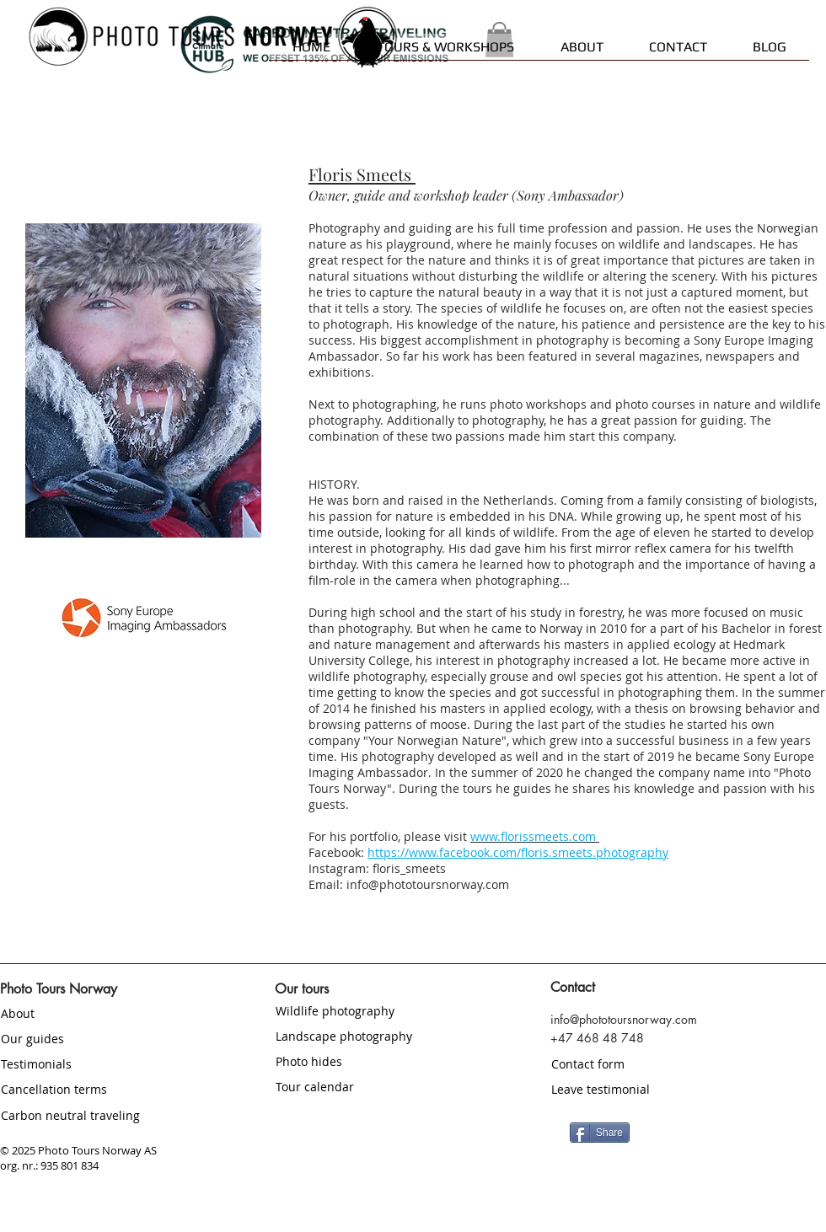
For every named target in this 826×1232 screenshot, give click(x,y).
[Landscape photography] (390, 1035)
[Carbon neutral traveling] (100, 1115)
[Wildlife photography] (375, 1010)
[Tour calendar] (375, 1086)
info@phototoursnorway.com (427, 884)
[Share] (600, 1132)
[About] (100, 1013)
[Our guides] (100, 1038)
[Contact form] (650, 1064)
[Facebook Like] (733, 1130)
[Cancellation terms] (100, 1088)
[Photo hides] (375, 1061)
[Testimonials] (100, 1063)
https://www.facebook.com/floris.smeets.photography (517, 852)
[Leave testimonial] (650, 1089)
